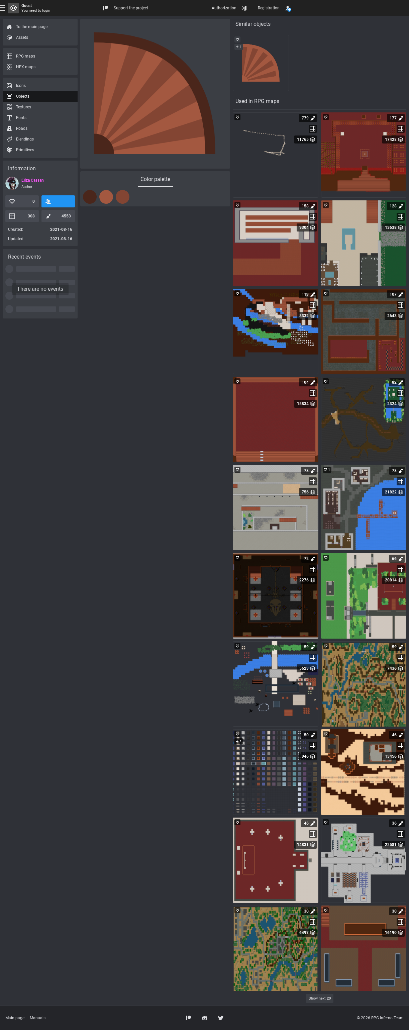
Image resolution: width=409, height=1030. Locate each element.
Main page (14, 1018)
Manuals (37, 1018)
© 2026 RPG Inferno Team (380, 1018)
